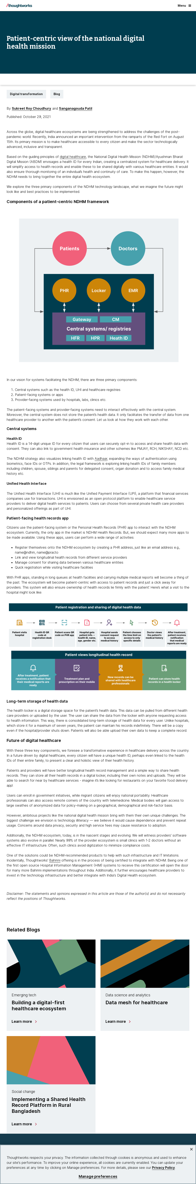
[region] (98, 1164)
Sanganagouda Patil (75, 108)
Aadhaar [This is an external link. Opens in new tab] (101, 458)
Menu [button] (184, 5)
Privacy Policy (163, 1167)
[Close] (191, 1149)
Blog (57, 94)
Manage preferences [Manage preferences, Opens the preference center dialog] (98, 1176)
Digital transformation (26, 94)
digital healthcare (73, 157)
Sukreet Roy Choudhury (31, 108)
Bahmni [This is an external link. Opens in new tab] (54, 860)
